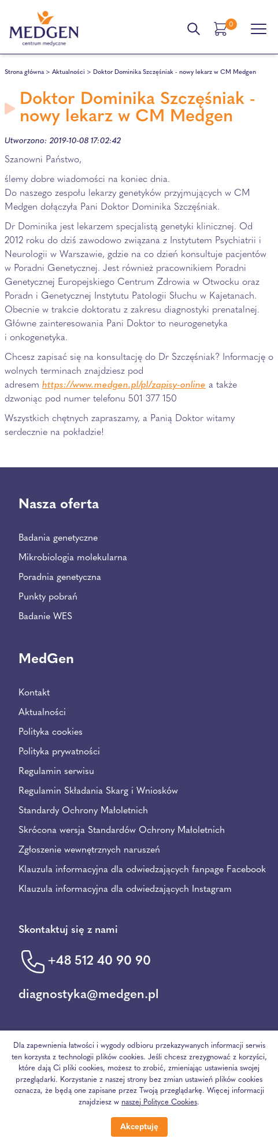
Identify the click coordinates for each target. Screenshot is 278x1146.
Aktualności (68, 72)
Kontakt (34, 693)
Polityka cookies (50, 732)
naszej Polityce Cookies (159, 1102)
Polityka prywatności (59, 752)
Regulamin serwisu (56, 771)
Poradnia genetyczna (59, 577)
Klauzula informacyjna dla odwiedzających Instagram (125, 889)
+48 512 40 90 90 (99, 961)
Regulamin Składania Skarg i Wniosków (98, 791)
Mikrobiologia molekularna (72, 558)
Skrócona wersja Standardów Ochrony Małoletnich (121, 830)
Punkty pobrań (47, 597)
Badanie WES (45, 617)
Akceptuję (139, 1127)
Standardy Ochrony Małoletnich (83, 811)
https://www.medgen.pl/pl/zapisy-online (124, 385)
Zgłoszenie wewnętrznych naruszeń (89, 850)
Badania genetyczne (58, 538)
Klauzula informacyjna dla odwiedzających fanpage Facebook (142, 870)
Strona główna (24, 72)
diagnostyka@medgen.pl (88, 995)
